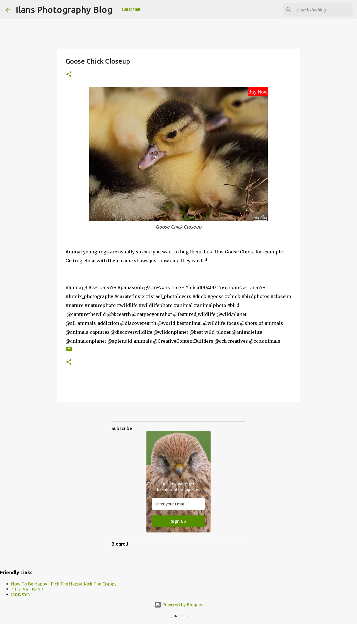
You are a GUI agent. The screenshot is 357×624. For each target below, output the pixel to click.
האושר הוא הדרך (27, 588)
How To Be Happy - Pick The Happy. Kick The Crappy (64, 583)
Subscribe (131, 9)
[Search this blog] (323, 9)
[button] (69, 74)
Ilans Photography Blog (64, 9)
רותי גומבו (20, 594)
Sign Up (178, 521)
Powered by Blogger (178, 604)
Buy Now (258, 92)
